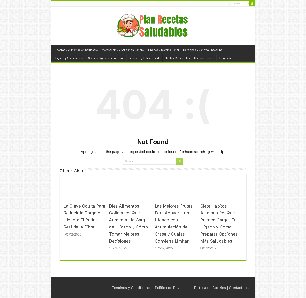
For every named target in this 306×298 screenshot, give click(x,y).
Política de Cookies (210, 288)
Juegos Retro (227, 58)
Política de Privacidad (173, 288)
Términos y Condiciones (131, 288)
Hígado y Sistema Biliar (69, 58)
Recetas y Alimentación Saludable (76, 49)
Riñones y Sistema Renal (163, 49)
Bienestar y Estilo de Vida (144, 58)
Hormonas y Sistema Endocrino (202, 49)
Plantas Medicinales (177, 58)
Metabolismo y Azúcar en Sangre (123, 49)
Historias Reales (204, 58)
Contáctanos (239, 288)
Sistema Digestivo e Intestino (106, 58)
